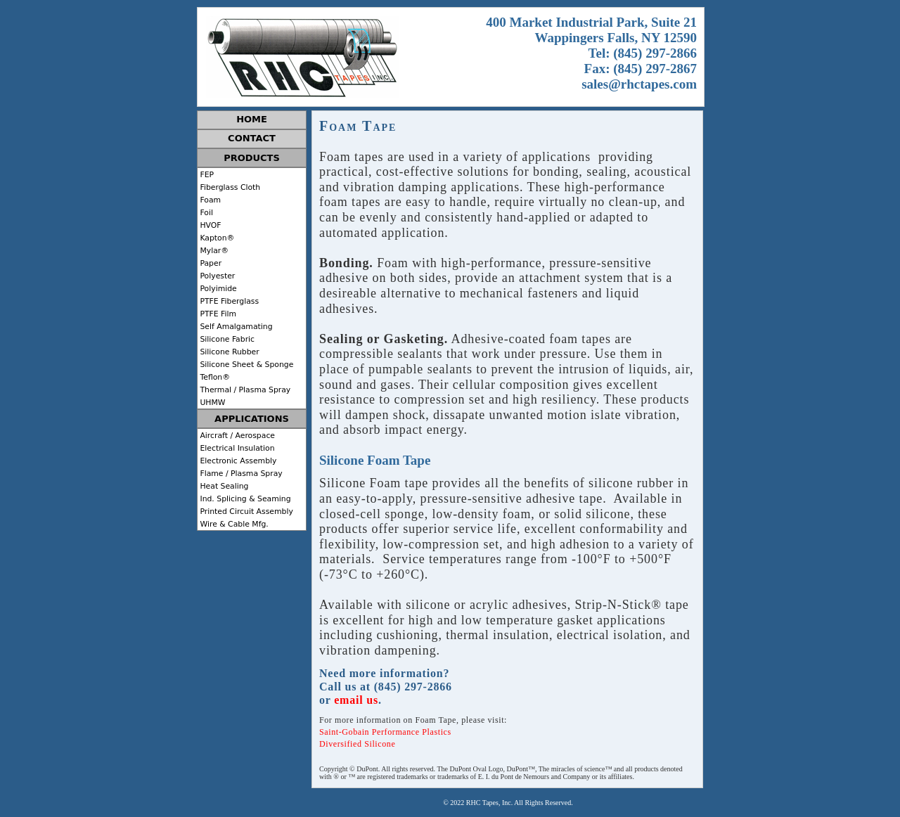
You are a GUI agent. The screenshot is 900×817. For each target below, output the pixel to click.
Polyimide (217, 288)
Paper (209, 263)
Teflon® (214, 377)
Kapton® (216, 238)
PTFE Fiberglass (228, 301)
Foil (205, 212)
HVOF (209, 225)
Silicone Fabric (226, 339)
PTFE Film (217, 314)
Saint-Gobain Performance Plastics (385, 732)
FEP (206, 174)
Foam (209, 200)
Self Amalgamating (235, 326)
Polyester (216, 276)
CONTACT (252, 138)
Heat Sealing (223, 486)
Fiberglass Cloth (229, 187)
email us (356, 700)
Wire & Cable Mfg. (233, 524)
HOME (251, 119)
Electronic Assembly (237, 460)
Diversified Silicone (357, 744)
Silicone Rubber (228, 351)
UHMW (212, 402)
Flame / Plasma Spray (240, 473)
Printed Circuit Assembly (245, 511)
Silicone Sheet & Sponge (245, 364)
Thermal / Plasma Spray (244, 389)
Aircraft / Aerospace (236, 435)
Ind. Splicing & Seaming (244, 498)
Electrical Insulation (236, 448)
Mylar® (213, 250)
